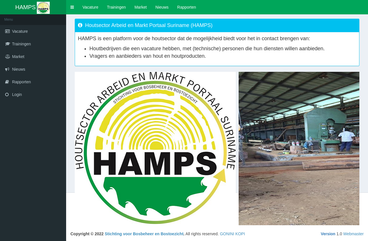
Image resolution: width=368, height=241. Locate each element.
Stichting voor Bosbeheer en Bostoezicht (144, 234)
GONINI (227, 234)
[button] (72, 7)
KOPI (240, 234)
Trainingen (116, 7)
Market (141, 7)
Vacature (90, 7)
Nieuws (161, 7)
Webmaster (353, 234)
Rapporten (186, 7)
